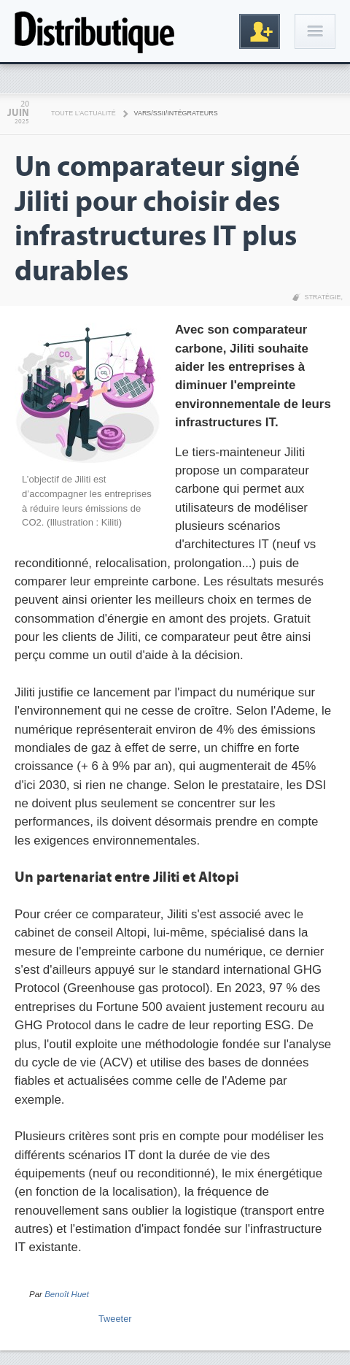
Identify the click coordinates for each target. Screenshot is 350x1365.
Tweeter (115, 1318)
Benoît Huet (66, 1294)
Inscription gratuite (259, 31)
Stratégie (322, 297)
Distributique (95, 31)
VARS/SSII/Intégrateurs (176, 113)
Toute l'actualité (83, 113)
